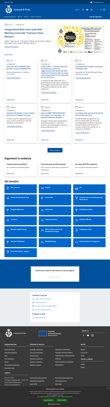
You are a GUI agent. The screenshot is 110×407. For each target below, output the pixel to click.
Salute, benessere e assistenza (64, 362)
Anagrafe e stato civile (36, 349)
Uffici (5, 356)
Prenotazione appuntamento (38, 378)
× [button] (108, 388)
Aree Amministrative (10, 352)
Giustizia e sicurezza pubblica (63, 352)
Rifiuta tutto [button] (62, 400)
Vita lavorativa (34, 356)
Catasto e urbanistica (36, 362)
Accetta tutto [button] (48, 400)
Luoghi (83, 364)
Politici (6, 362)
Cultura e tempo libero (36, 352)
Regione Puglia (8, 2)
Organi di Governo (9, 349)
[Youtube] (84, 9)
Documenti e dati (9, 368)
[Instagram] (88, 9)
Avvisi (10, 61)
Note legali (58, 384)
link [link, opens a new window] (71, 396)
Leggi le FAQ (33, 384)
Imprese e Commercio (36, 359)
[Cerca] (103, 9)
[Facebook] (79, 9)
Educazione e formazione (62, 349)
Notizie (9, 25)
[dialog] (55, 396)
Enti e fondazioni (9, 359)
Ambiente (58, 359)
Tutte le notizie (55, 150)
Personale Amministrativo (12, 365)
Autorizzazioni (59, 365)
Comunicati (11, 107)
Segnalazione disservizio (37, 381)
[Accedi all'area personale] (97, 2)
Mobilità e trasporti (35, 365)
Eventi (83, 367)
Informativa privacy (61, 381)
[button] (55, 404)
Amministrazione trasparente (64, 378)
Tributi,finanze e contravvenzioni (65, 355)
